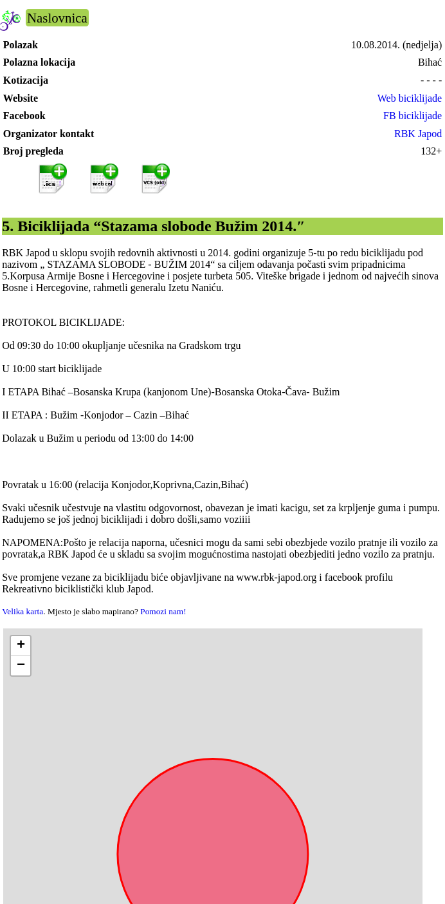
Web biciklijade (409, 98)
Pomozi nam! (163, 611)
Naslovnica (57, 17)
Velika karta (22, 611)
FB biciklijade (412, 115)
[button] (20, 646)
